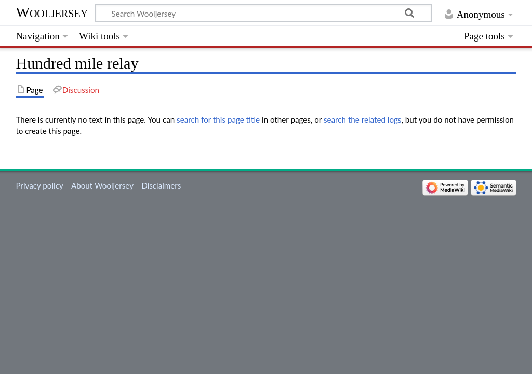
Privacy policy (39, 185)
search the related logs (363, 119)
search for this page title (218, 119)
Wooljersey (52, 12)
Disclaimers (161, 185)
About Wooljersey (102, 185)
